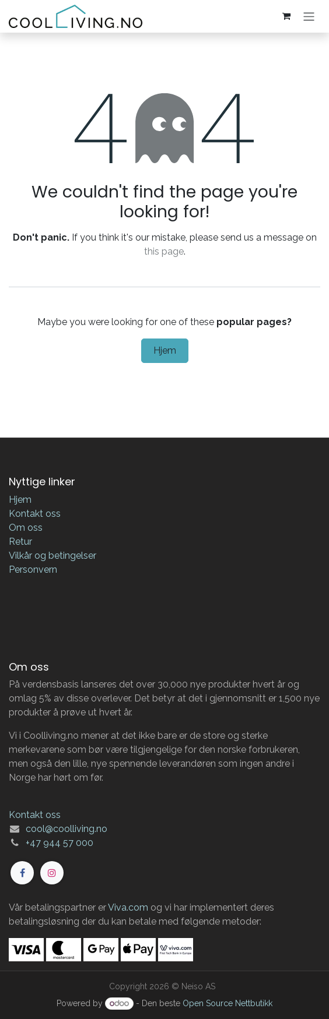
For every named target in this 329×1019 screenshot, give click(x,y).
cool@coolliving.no (66, 828)
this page (164, 251)
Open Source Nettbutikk (227, 1003)
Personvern (33, 569)
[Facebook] (22, 872)
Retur (20, 541)
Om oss (26, 527)
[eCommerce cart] (286, 16)
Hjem (164, 350)
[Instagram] (52, 872)
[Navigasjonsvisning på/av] (309, 16)
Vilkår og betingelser (52, 555)
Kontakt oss (35, 513)
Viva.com (128, 907)
